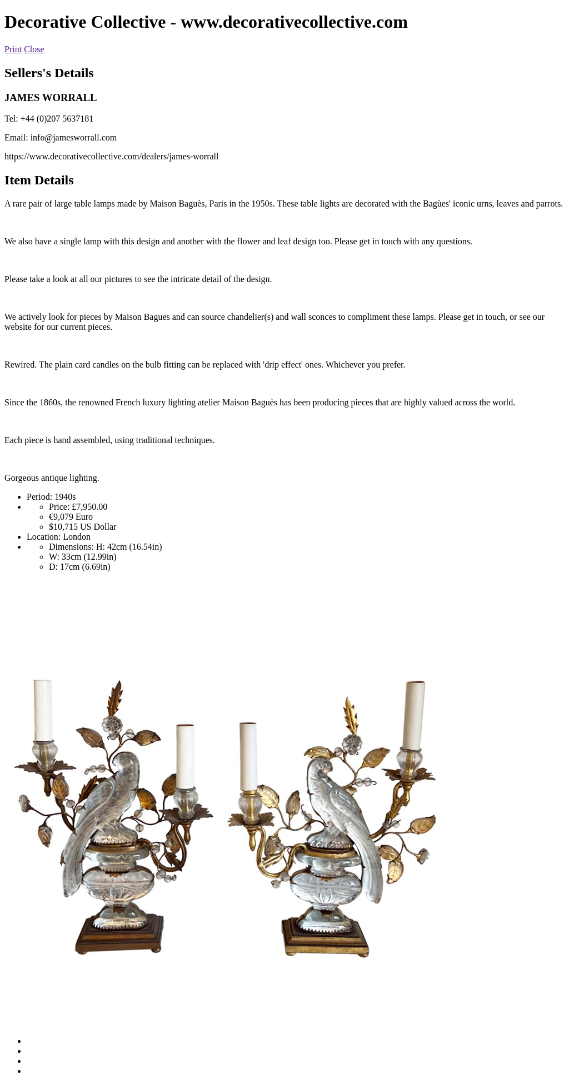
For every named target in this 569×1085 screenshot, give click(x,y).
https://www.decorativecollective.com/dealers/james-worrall (111, 156)
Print (13, 49)
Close (34, 49)
